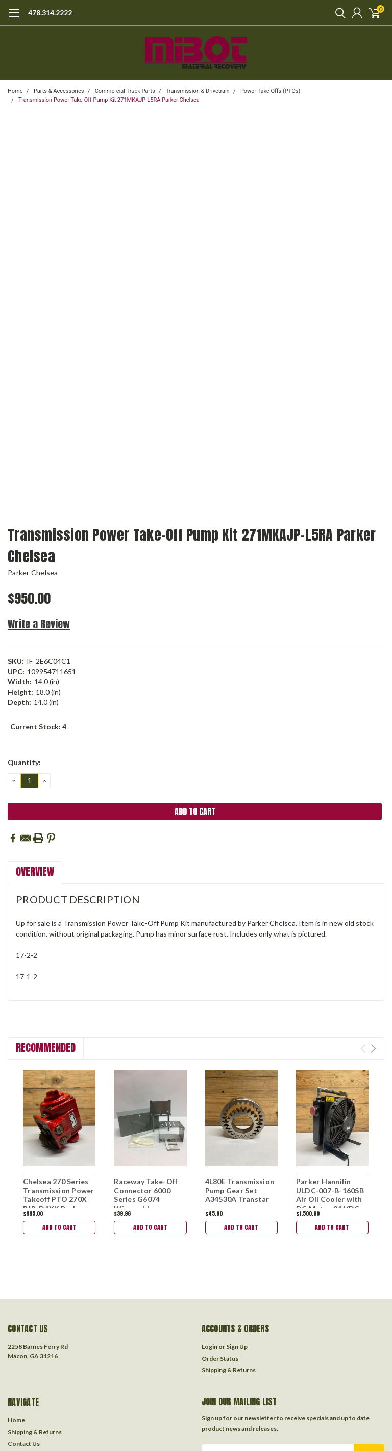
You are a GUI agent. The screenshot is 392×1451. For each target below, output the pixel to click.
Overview (35, 871)
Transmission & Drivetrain (198, 91)
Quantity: (24, 762)
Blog (14, 1396)
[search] (338, 13)
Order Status (220, 1287)
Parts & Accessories (59, 91)
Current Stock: (38, 726)
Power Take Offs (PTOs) (270, 91)
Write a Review (39, 624)
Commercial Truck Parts (125, 91)
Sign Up (237, 1276)
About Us (21, 1384)
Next (373, 1048)
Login (209, 1276)
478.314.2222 (50, 12)
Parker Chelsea (33, 572)
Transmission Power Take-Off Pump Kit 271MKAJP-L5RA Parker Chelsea (109, 99)
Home (15, 91)
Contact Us (24, 1372)
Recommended (46, 1047)
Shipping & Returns (229, 1299)
